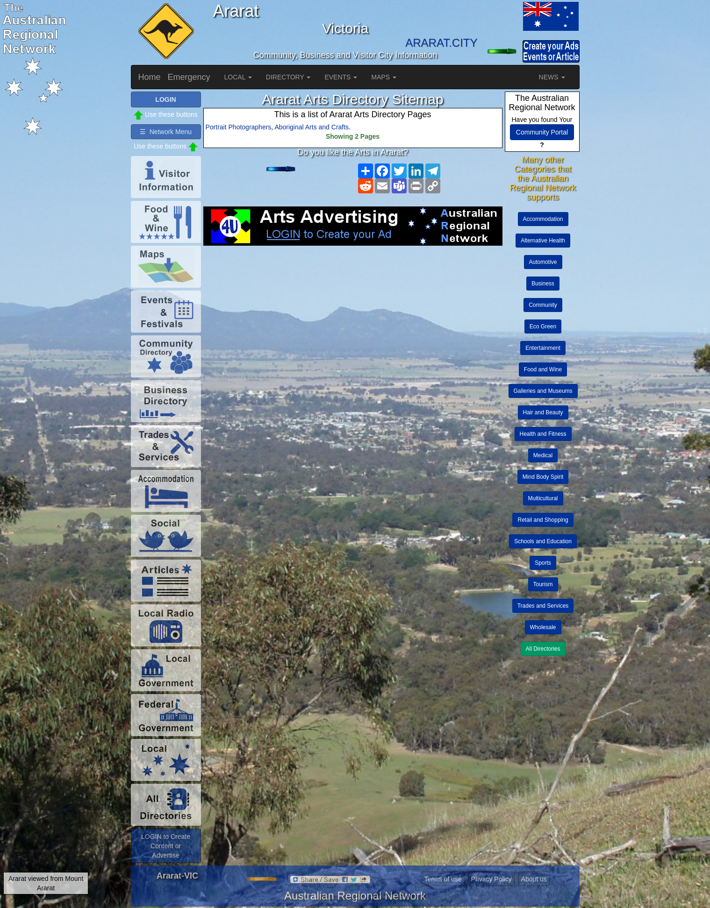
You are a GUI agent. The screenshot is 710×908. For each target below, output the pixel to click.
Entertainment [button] (542, 348)
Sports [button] (543, 563)
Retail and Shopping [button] (542, 520)
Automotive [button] (543, 262)
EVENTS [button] (340, 77)
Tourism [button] (543, 584)
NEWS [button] (552, 77)
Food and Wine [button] (543, 369)
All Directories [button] (543, 649)
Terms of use (443, 879)
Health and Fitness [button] (543, 434)
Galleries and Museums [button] (543, 391)
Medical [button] (542, 455)
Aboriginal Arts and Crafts (311, 127)
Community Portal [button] (542, 132)
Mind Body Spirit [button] (543, 477)
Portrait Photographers (239, 127)
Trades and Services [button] (543, 606)
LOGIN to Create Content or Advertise (165, 846)
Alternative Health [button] (543, 240)
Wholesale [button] (543, 627)
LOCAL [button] (238, 77)
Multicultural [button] (543, 498)
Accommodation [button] (543, 219)
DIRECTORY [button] (288, 77)
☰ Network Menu (166, 131)
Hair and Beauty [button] (543, 412)
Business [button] (542, 283)
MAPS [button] (383, 77)
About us (534, 879)
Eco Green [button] (543, 326)
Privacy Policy (491, 879)
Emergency (189, 77)
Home (149, 77)
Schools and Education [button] (543, 541)
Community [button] (543, 305)
